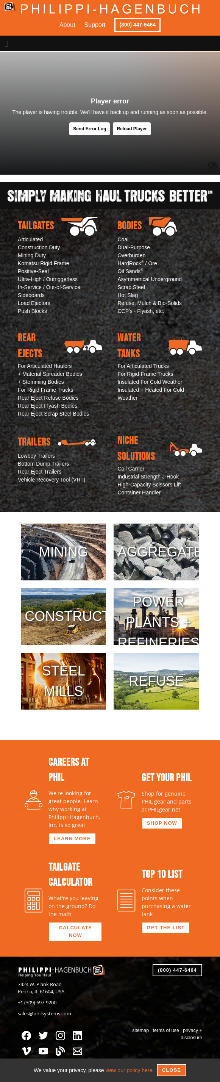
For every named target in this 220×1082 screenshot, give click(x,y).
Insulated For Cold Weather (149, 382)
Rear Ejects (60, 346)
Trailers (57, 442)
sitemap (140, 1030)
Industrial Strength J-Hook (148, 477)
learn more (72, 838)
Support (95, 25)
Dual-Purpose (133, 247)
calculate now (75, 931)
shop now (162, 823)
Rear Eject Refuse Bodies (48, 398)
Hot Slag (127, 295)
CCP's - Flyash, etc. (140, 311)
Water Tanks (159, 346)
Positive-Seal (33, 271)
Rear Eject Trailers (39, 472)
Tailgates (58, 226)
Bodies (147, 226)
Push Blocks (32, 311)
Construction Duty (39, 247)
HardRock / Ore (137, 263)
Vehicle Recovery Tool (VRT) (51, 480)
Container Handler (139, 492)
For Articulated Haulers (45, 366)
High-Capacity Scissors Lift (149, 485)
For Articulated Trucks (143, 366)
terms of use (166, 1030)
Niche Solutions (159, 449)
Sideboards (31, 295)
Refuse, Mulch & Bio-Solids (149, 303)
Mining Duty (32, 255)
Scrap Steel (131, 287)
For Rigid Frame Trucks (45, 390)
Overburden (131, 255)
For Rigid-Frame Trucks (145, 374)
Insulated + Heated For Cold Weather (150, 394)
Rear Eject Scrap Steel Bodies (53, 414)
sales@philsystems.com (44, 1013)
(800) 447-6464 (137, 25)
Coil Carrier (130, 469)
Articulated (30, 239)
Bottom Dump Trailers (43, 464)
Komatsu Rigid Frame (43, 263)
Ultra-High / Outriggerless (48, 279)
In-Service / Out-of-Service (49, 287)
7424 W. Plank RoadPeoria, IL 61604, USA (41, 988)
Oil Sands (130, 270)
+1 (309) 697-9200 (37, 1002)
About (67, 25)
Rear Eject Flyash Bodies (47, 406)
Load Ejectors (34, 303)
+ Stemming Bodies (41, 382)
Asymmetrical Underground (149, 279)
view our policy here (128, 1070)
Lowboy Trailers (36, 456)
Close (171, 1070)
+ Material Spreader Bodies (50, 374)
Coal (122, 239)
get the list (166, 927)
